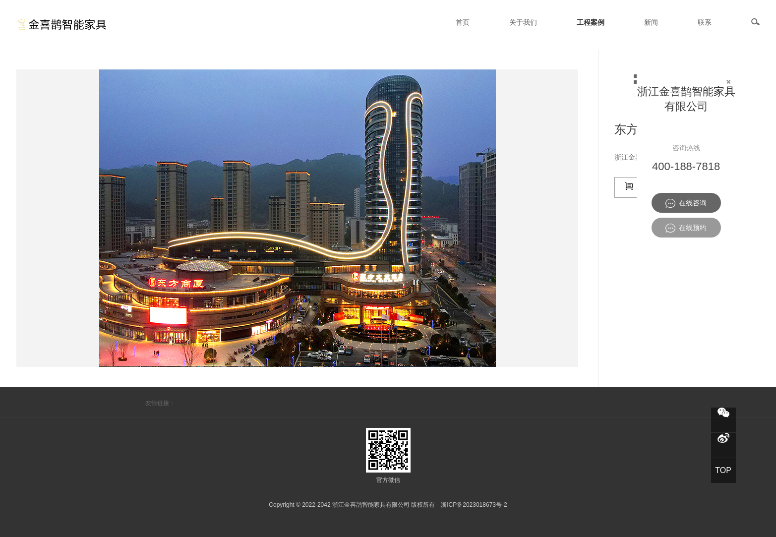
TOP (723, 470)
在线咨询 (686, 203)
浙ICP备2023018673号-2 (474, 504)
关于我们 (523, 22)
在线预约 (686, 228)
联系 (705, 22)
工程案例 (590, 22)
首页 (463, 22)
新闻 (651, 22)
